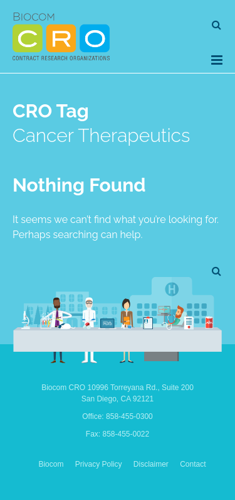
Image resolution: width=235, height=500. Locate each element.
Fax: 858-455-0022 (117, 434)
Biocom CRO (61, 36)
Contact (193, 464)
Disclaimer (151, 464)
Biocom (50, 464)
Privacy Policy (98, 464)
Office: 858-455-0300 (117, 416)
